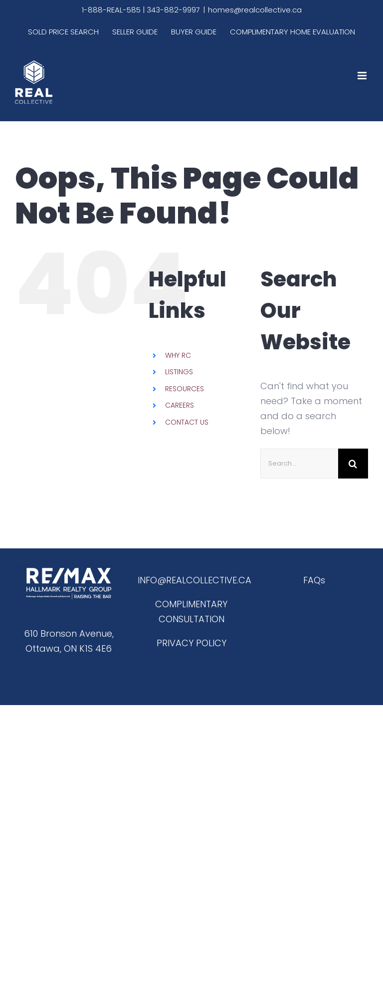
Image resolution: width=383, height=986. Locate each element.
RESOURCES (184, 389)
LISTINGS (179, 372)
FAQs (314, 580)
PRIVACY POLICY (191, 643)
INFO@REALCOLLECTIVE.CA (194, 580)
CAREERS (179, 405)
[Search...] (299, 464)
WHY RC (178, 355)
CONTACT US (186, 422)
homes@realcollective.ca (255, 9)
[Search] (353, 464)
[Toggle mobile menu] (363, 75)
